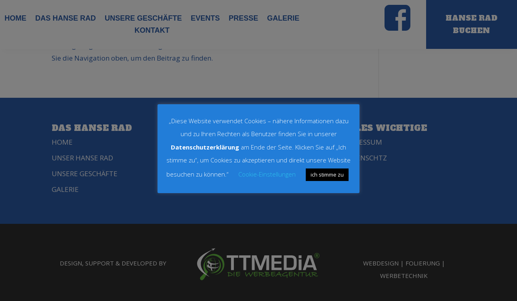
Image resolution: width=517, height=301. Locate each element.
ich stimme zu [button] (327, 174)
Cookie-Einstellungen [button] (267, 174)
